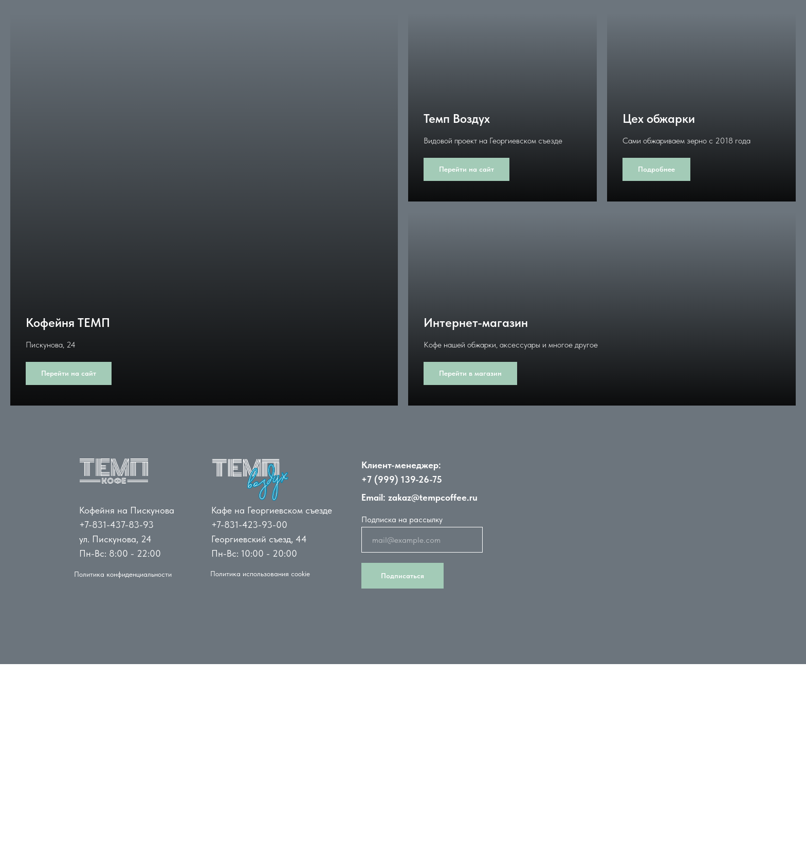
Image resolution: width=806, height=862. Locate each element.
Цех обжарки (658, 118)
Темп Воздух (457, 118)
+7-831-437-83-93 (116, 524)
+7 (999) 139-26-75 (401, 479)
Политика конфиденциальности (123, 574)
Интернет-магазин (476, 322)
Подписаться (402, 576)
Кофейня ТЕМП (68, 322)
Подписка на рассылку (402, 519)
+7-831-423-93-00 (249, 524)
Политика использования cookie (260, 574)
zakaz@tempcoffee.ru (433, 497)
